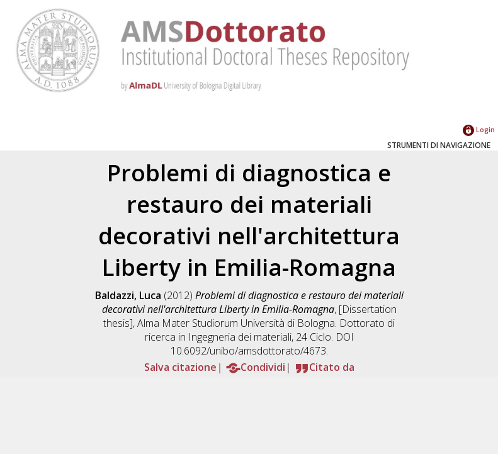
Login (479, 129)
